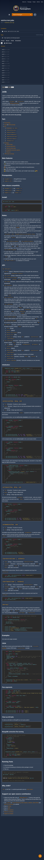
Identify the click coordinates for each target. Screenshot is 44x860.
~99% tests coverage (9, 153)
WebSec (30, 802)
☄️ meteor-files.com (22, 797)
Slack (42, 1)
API (5, 126)
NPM (9, 808)
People (34, 1)
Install (5, 124)
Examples (6, 142)
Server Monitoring (16, 802)
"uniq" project (30, 789)
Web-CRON (36, 802)
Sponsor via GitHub (8, 811)
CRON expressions (14, 103)
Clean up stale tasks (11, 148)
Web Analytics (24, 802)
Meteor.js (8, 152)
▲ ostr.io (8, 802)
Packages (29, 1)
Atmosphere (10, 809)
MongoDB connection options (13, 150)
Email (17, 227)
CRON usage (9, 144)
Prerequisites (7, 122)
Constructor (12, 128)
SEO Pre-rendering (8, 804)
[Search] (9, 14)
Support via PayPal (8, 813)
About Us (24, 1)
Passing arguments (10, 146)
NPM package (12, 124)
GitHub (38, 1)
